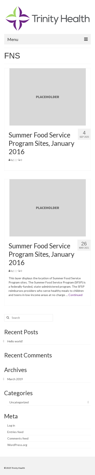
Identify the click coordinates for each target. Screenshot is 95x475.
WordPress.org (17, 445)
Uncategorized (19, 402)
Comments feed (17, 438)
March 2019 (15, 379)
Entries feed (15, 432)
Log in (11, 425)
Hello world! (15, 341)
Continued (75, 295)
